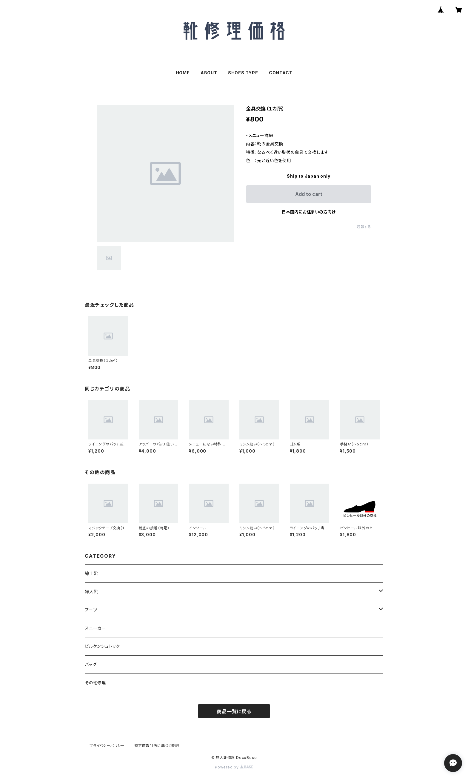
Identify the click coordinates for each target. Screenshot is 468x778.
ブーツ (91, 609)
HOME (183, 72)
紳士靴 (91, 573)
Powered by (234, 767)
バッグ (90, 664)
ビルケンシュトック (102, 646)
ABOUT (209, 72)
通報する (364, 227)
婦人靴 (91, 591)
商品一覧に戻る (234, 711)
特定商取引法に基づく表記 (156, 745)
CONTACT (280, 72)
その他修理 (95, 682)
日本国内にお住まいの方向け (308, 211)
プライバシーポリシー (107, 745)
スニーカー (95, 628)
